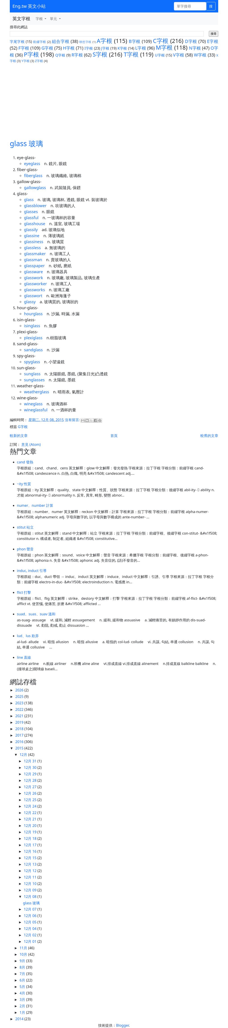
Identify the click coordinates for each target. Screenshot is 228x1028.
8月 (23, 967)
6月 (23, 980)
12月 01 (30, 941)
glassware (33, 271)
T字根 (131, 54)
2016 (19, 741)
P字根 (31, 54)
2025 (19, 696)
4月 (23, 993)
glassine (31, 235)
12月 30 (30, 767)
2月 (23, 1006)
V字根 (178, 55)
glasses (31, 211)
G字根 (47, 48)
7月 (23, 973)
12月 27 (30, 786)
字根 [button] (40, 18)
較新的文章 (19, 435)
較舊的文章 (209, 435)
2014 (19, 1018)
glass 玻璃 (26, 143)
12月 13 (30, 864)
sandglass (33, 349)
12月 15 (30, 857)
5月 (23, 986)
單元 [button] (54, 18)
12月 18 (30, 838)
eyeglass (32, 163)
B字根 (135, 41)
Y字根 (25, 61)
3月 (23, 999)
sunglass (32, 373)
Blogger (122, 1025)
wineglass (33, 403)
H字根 (69, 48)
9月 (23, 960)
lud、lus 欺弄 (28, 635)
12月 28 (30, 780)
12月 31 (30, 761)
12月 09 (30, 890)
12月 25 (30, 799)
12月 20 (30, 825)
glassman (33, 259)
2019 (19, 722)
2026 (19, 690)
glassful (31, 217)
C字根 (161, 41)
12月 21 (30, 819)
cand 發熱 (25, 462)
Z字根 (39, 61)
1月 (23, 1012)
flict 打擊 (24, 592)
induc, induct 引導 (32, 570)
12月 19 (30, 832)
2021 (19, 715)
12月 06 (30, 915)
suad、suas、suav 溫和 (36, 614)
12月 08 (30, 896)
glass (29, 199)
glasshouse (34, 223)
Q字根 (60, 55)
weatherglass (36, 391)
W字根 (200, 55)
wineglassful (35, 409)
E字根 (212, 41)
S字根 (100, 54)
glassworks (34, 289)
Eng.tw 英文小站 (29, 6)
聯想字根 (85, 42)
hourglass (33, 313)
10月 (24, 954)
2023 (19, 703)
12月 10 (30, 883)
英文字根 (21, 19)
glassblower (35, 205)
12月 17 (30, 844)
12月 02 (30, 935)
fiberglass (33, 175)
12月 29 (30, 774)
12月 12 (30, 870)
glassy (30, 301)
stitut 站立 (25, 527)
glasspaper (34, 265)
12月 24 (30, 806)
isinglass (32, 325)
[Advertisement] (114, 97)
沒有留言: (73, 419)
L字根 (140, 48)
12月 (24, 754)
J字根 (105, 48)
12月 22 (30, 812)
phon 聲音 (25, 549)
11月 (24, 947)
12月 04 (30, 928)
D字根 (191, 41)
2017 (19, 735)
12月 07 (30, 909)
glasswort (33, 295)
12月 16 (30, 851)
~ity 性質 (24, 483)
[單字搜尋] (190, 6)
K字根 (122, 48)
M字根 (164, 47)
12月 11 (30, 877)
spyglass (32, 361)
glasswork (33, 277)
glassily (31, 229)
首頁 (114, 435)
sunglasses (34, 379)
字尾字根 (17, 41)
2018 (19, 728)
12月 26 (30, 793)
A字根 (104, 41)
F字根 (23, 48)
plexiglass (33, 337)
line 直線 (24, 657)
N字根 (195, 48)
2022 (19, 709)
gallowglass (35, 187)
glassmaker (35, 253)
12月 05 (30, 922)
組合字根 (60, 41)
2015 (19, 748)
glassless (32, 247)
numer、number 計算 (35, 505)
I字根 (89, 48)
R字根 (77, 55)
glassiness (33, 241)
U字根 (160, 55)
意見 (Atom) (31, 444)
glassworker (35, 283)
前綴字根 (39, 42)
